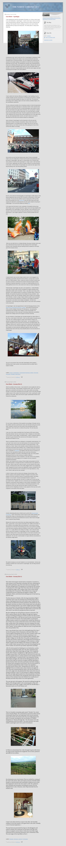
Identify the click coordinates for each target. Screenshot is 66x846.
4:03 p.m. (18, 377)
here (29, 203)
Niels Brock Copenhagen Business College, (16, 307)
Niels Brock (17, 374)
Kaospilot (17, 450)
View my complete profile (50, 37)
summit (20, 839)
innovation (8, 374)
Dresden (11, 839)
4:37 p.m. (18, 842)
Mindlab (13, 374)
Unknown (49, 35)
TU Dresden (25, 839)
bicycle (11, 372)
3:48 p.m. (18, 569)
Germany (16, 839)
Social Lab (21, 200)
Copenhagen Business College (26, 372)
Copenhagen (16, 372)
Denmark (36, 372)
